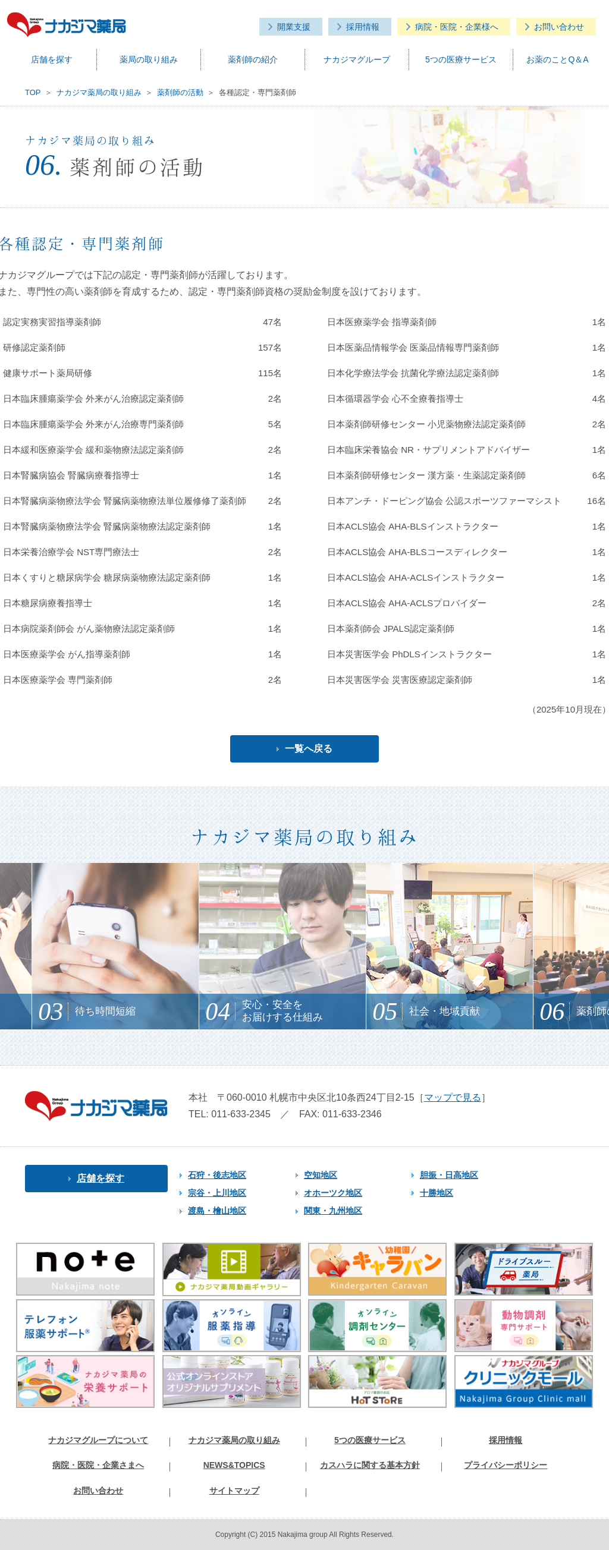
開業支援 (293, 26)
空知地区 (316, 1175)
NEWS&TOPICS (234, 1465)
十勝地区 (432, 1193)
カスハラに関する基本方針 (370, 1465)
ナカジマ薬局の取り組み (234, 1440)
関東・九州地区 (329, 1210)
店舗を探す (52, 59)
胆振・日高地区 (445, 1175)
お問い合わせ (559, 26)
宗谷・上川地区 (213, 1193)
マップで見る (452, 1097)
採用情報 (362, 26)
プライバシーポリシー (505, 1465)
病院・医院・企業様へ (456, 26)
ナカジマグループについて (98, 1440)
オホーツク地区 (329, 1193)
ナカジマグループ (357, 59)
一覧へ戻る (304, 749)
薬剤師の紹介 (253, 59)
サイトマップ (234, 1490)
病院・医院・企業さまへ (98, 1465)
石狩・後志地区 (213, 1175)
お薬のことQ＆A (557, 59)
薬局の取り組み (149, 59)
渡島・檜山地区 (213, 1210)
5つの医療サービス (461, 59)
